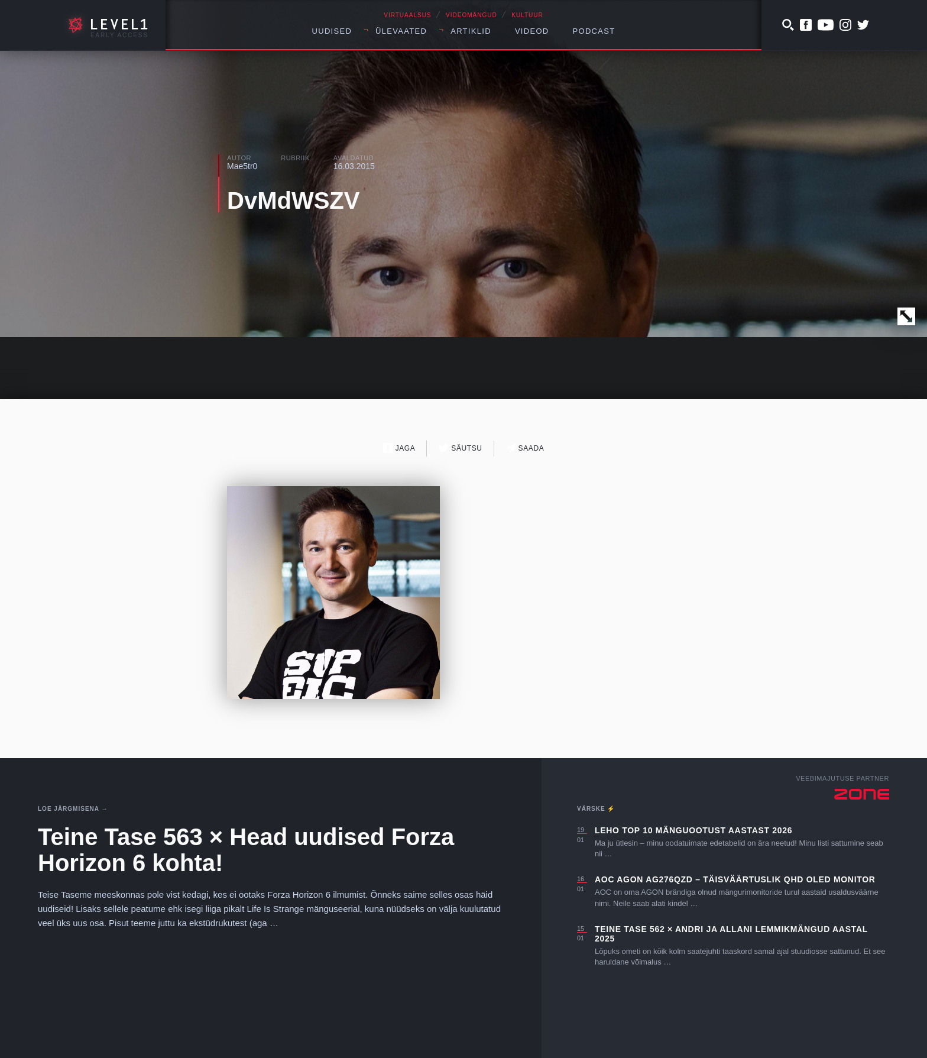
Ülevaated (401, 31)
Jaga (399, 448)
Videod (532, 31)
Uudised (332, 31)
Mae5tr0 (242, 166)
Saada (525, 448)
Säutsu (460, 448)
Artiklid (470, 31)
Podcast (594, 31)
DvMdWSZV (293, 200)
